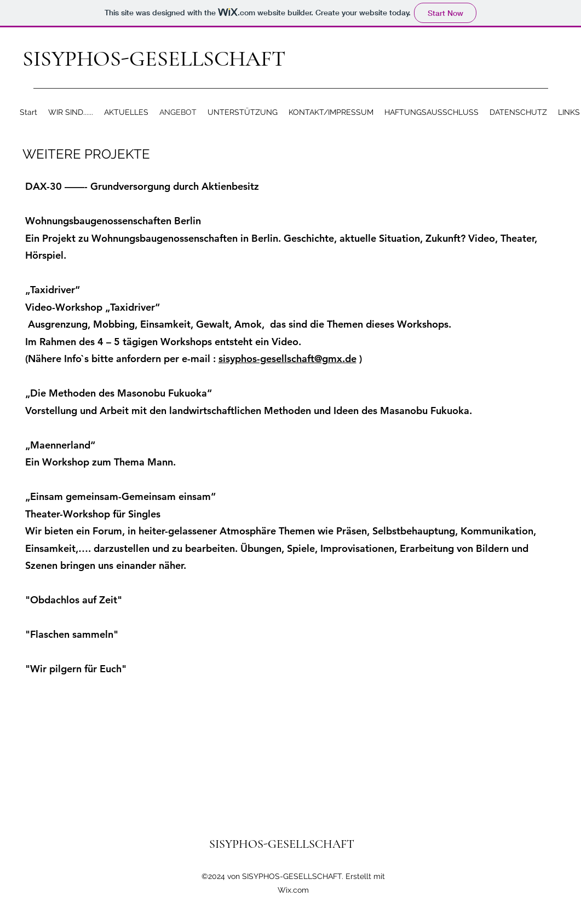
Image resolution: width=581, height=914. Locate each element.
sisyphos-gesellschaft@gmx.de (287, 358)
